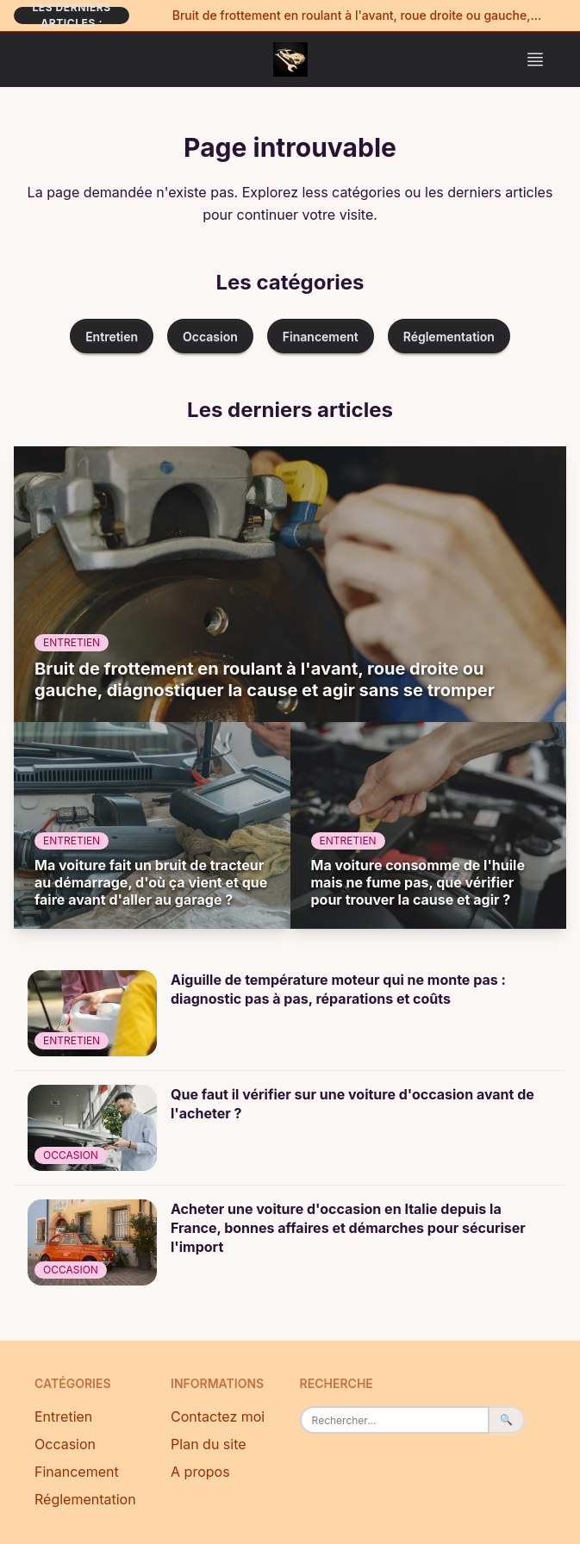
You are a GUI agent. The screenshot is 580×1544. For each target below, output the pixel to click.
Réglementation (449, 336)
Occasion (210, 336)
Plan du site (208, 1444)
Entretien (111, 336)
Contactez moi (218, 1416)
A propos (200, 1471)
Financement (321, 336)
